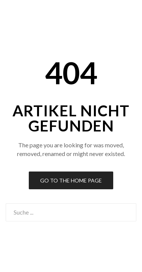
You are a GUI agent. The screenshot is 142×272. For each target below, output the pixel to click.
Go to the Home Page (71, 180)
